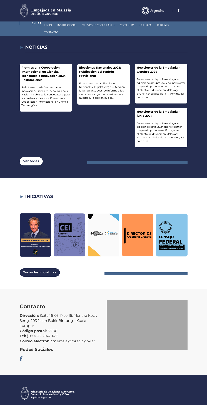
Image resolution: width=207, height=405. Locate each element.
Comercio (108, 25)
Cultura (127, 25)
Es (186, 10)
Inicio (29, 25)
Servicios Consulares (79, 25)
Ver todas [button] (31, 154)
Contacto (162, 25)
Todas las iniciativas (39, 265)
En (178, 10)
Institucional (48, 25)
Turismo (144, 25)
